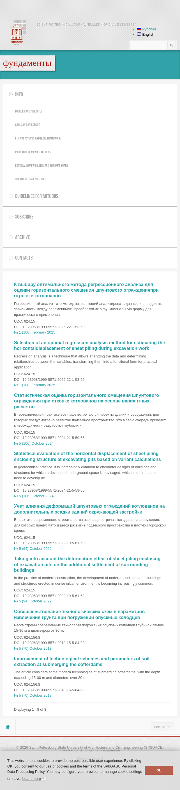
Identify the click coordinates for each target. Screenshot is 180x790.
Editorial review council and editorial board (41, 165)
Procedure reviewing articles (33, 152)
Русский (146, 29)
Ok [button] (158, 770)
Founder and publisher (28, 111)
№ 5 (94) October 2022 (33, 548)
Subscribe (24, 216)
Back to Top (162, 727)
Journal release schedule (30, 179)
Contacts (24, 258)
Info (19, 94)
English (145, 34)
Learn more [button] (31, 779)
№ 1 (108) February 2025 (34, 332)
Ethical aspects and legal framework (38, 138)
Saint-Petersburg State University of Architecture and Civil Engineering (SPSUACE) (96, 747)
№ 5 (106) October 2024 (34, 443)
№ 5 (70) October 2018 (33, 648)
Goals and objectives (27, 125)
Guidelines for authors (36, 196)
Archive (22, 237)
